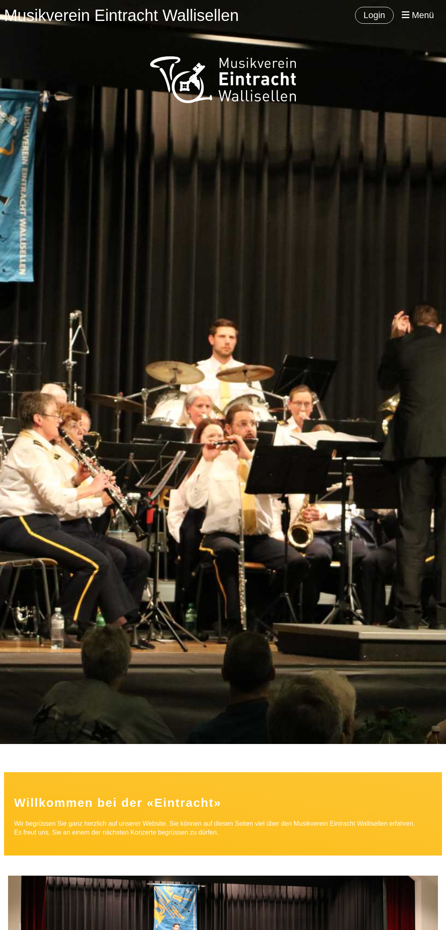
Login (374, 15)
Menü (418, 15)
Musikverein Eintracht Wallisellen (121, 15)
